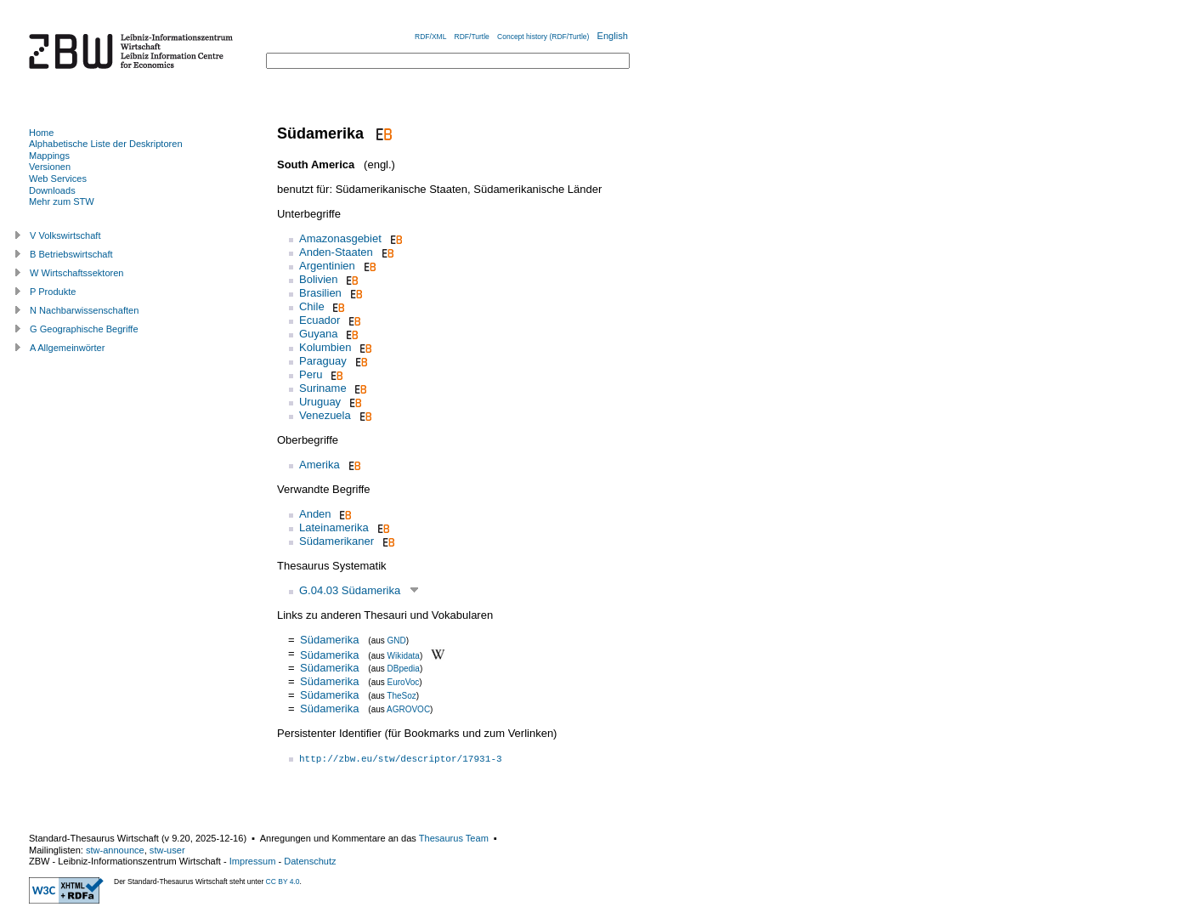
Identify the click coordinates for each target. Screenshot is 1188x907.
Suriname (323, 388)
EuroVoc (404, 682)
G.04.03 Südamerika (349, 590)
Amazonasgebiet (340, 238)
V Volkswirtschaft (65, 235)
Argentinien (327, 265)
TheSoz (401, 695)
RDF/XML (430, 36)
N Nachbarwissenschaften (84, 310)
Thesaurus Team (454, 838)
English (612, 36)
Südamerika (329, 639)
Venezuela (325, 415)
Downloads (52, 190)
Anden (315, 513)
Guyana (318, 333)
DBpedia (404, 668)
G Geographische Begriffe (84, 329)
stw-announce (115, 850)
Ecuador (319, 320)
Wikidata (404, 655)
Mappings (49, 155)
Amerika (319, 464)
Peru (310, 374)
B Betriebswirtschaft (71, 254)
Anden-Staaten (336, 252)
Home (41, 133)
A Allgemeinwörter (67, 348)
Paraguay (323, 360)
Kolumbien (325, 347)
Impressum (252, 861)
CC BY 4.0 (283, 881)
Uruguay (320, 401)
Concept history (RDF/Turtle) (543, 36)
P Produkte (53, 291)
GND (397, 640)
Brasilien (320, 292)
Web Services (58, 178)
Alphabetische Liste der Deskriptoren (106, 144)
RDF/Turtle (472, 36)
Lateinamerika (334, 527)
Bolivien (318, 279)
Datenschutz (310, 861)
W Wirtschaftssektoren (77, 273)
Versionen (50, 167)
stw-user (167, 850)
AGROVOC (408, 709)
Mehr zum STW (61, 201)
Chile (312, 306)
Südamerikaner (336, 541)
